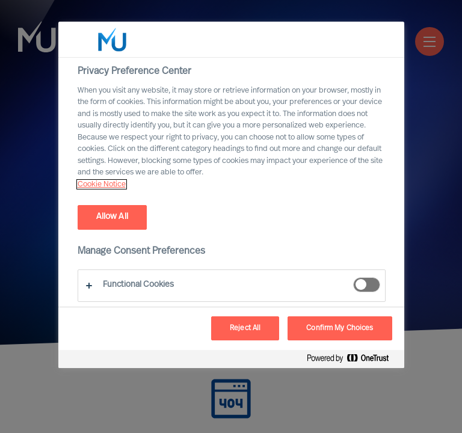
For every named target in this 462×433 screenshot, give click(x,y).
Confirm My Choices (339, 328)
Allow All (112, 216)
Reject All (245, 328)
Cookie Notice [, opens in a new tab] (102, 184)
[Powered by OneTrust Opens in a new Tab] (352, 360)
